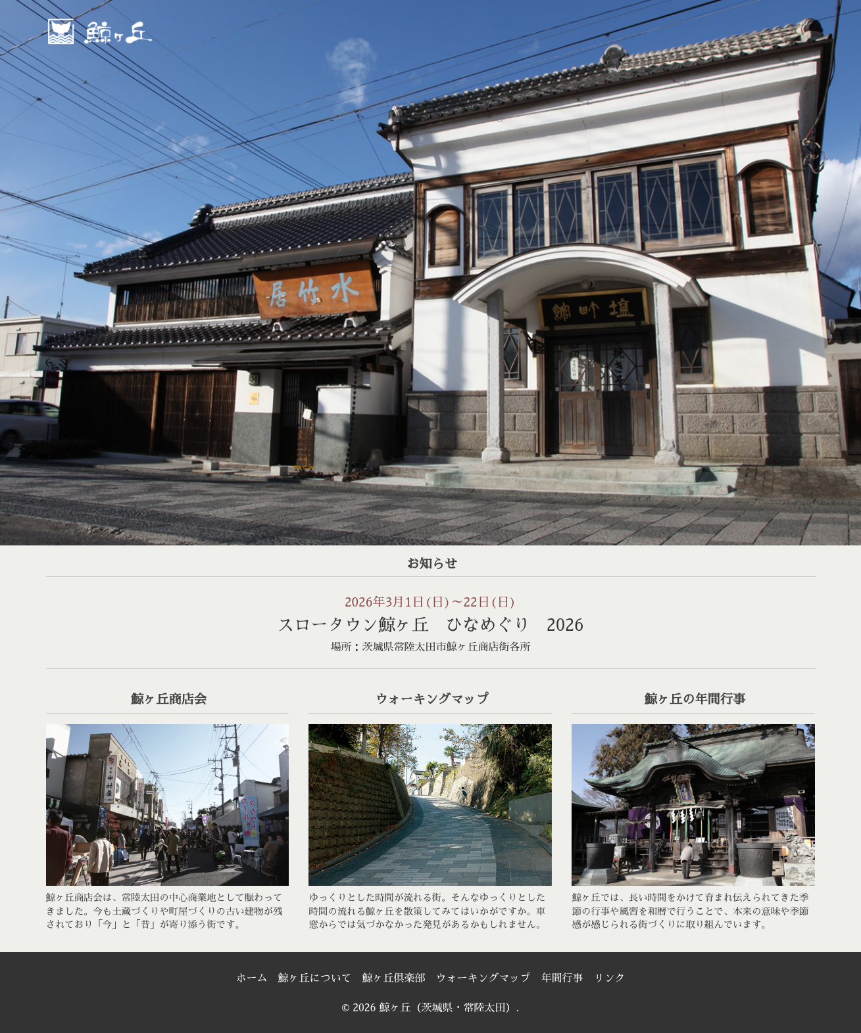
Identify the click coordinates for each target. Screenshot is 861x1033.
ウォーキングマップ (483, 978)
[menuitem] (409, 34)
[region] (430, 272)
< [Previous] (23, 269)
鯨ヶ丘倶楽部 (393, 978)
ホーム (251, 978)
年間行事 (562, 978)
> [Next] (838, 269)
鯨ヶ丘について (314, 978)
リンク (610, 978)
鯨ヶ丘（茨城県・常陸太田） (128, 30)
